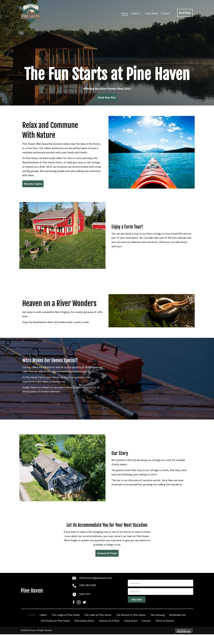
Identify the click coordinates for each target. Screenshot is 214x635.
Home (31, 615)
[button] (140, 13)
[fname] (160, 583)
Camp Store (130, 621)
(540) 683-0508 (87, 586)
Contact (146, 621)
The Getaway (157, 615)
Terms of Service (164, 621)
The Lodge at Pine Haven (66, 615)
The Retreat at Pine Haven (130, 615)
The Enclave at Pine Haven (55, 621)
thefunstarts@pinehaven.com (95, 578)
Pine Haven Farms (84, 621)
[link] (124, 13)
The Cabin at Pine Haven (97, 615)
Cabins (43, 615)
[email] (160, 592)
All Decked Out (177, 615)
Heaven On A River (109, 621)
